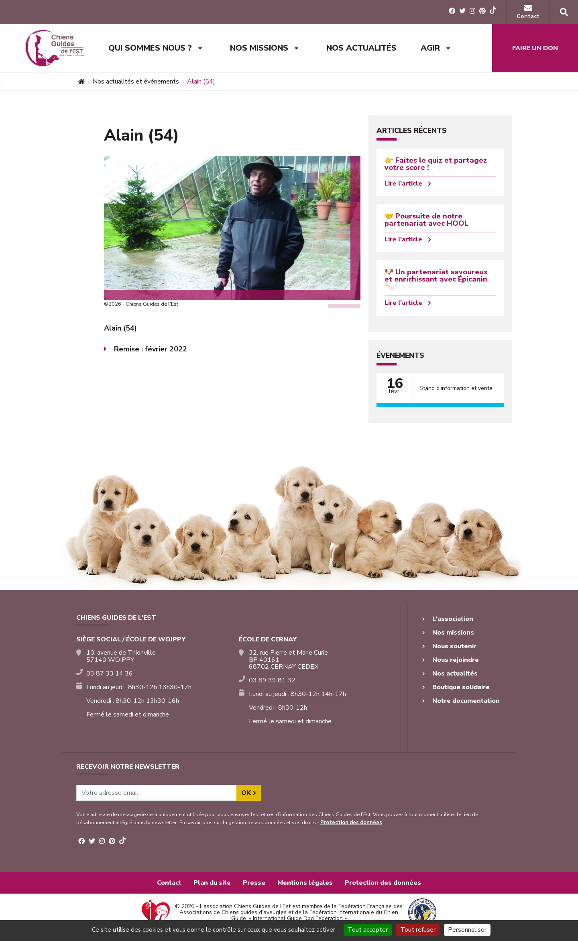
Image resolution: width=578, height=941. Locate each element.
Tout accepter (368, 929)
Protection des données (351, 822)
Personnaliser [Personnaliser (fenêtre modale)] (467, 929)
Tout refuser (418, 929)
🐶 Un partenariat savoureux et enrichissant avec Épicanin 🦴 (436, 279)
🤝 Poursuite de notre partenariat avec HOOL (426, 219)
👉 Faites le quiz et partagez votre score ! (436, 164)
